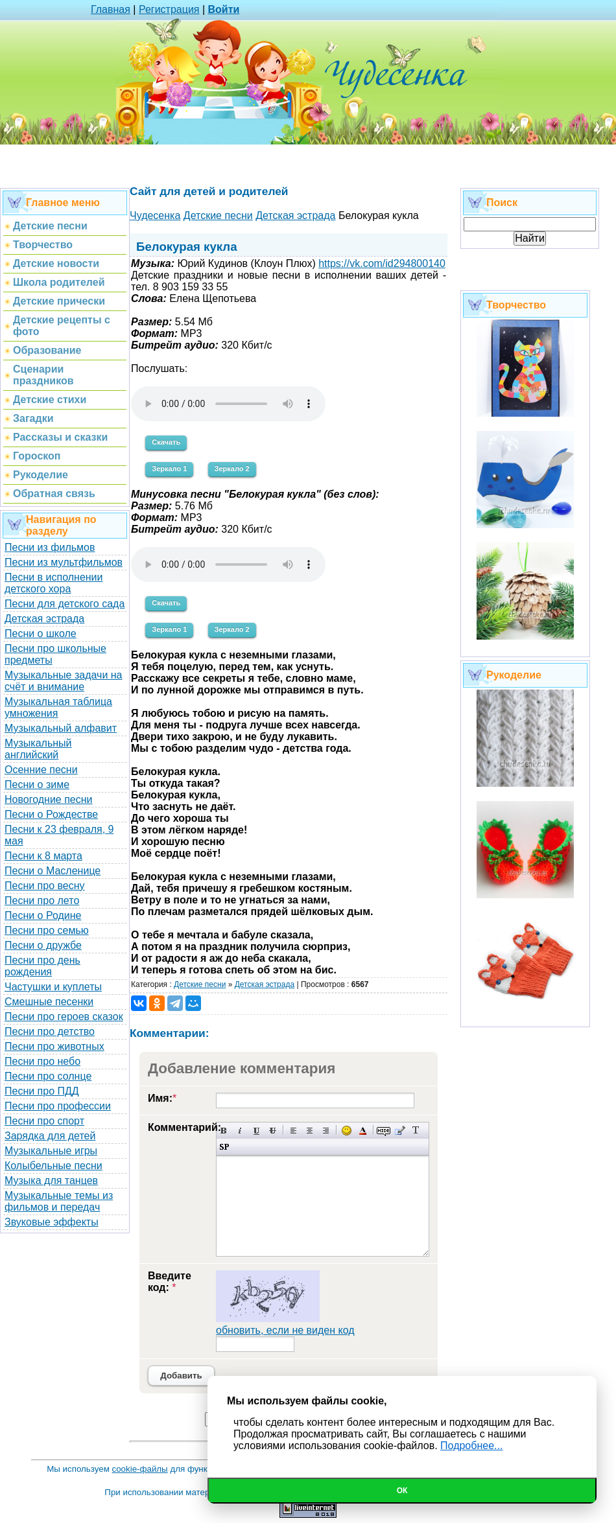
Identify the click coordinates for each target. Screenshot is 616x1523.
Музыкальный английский (38, 749)
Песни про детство (50, 1031)
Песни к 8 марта (43, 855)
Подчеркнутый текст (256, 1130)
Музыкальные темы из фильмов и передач (59, 1201)
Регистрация (169, 9)
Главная (110, 9)
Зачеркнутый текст (272, 1130)
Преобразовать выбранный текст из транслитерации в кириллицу (416, 1130)
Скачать (166, 442)
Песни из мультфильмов (64, 562)
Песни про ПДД (42, 1091)
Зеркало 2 (232, 468)
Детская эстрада (44, 618)
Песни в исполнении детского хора (54, 583)
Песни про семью (47, 930)
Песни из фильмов (50, 547)
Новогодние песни (49, 799)
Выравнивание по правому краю (325, 1130)
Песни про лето (42, 900)
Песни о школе (41, 633)
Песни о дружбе (43, 945)
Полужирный (224, 1130)
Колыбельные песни (53, 1165)
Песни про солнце (48, 1076)
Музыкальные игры (51, 1150)
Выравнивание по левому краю (293, 1130)
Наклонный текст (240, 1130)
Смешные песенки (49, 1001)
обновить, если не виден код (285, 1330)
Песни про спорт (44, 1120)
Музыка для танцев (51, 1180)
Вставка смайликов (346, 1130)
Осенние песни (41, 769)
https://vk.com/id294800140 (381, 263)
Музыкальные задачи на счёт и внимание (64, 680)
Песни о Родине (43, 915)
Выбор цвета (362, 1130)
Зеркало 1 (169, 468)
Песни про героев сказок (64, 1016)
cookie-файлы (140, 1469)
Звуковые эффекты (52, 1221)
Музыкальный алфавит (61, 728)
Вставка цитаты (399, 1130)
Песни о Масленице (53, 870)
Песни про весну (45, 885)
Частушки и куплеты (53, 986)
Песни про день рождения (42, 966)
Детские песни (200, 984)
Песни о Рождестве (51, 814)
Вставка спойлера (224, 1147)
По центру (309, 1130)
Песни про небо (42, 1061)
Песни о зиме (37, 784)
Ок (402, 1490)
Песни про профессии (58, 1105)
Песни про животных (54, 1046)
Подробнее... (471, 1445)
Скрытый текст (383, 1130)
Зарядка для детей (50, 1135)
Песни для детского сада (64, 603)
